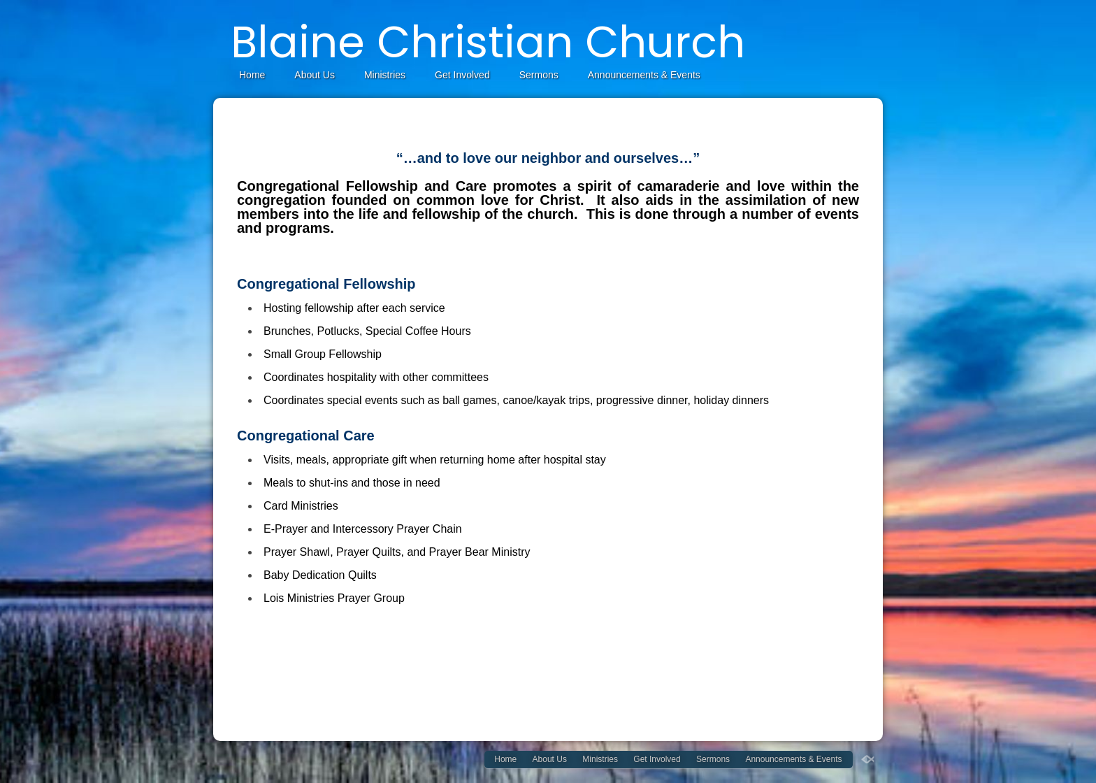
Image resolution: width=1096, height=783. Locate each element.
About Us (314, 74)
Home (252, 74)
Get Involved (462, 74)
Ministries (384, 74)
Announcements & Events (644, 74)
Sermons (538, 74)
